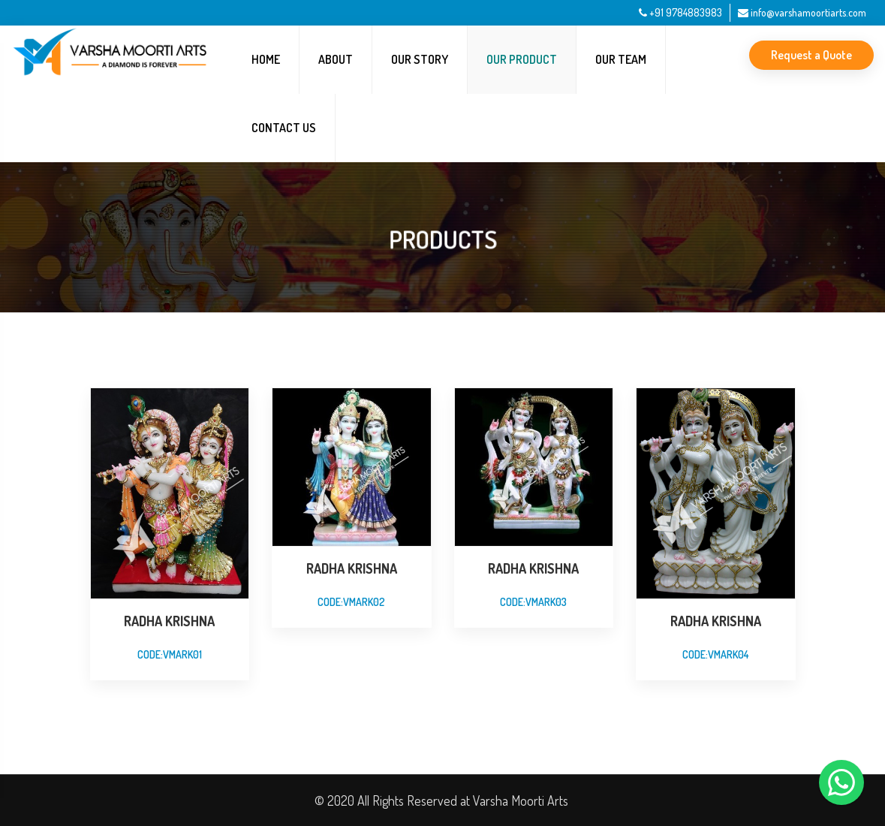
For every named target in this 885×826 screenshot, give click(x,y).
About (335, 59)
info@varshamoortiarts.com (802, 12)
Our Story (419, 59)
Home (265, 59)
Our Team (620, 59)
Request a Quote (811, 54)
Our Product (521, 59)
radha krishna (351, 568)
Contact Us (283, 127)
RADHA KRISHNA (169, 621)
